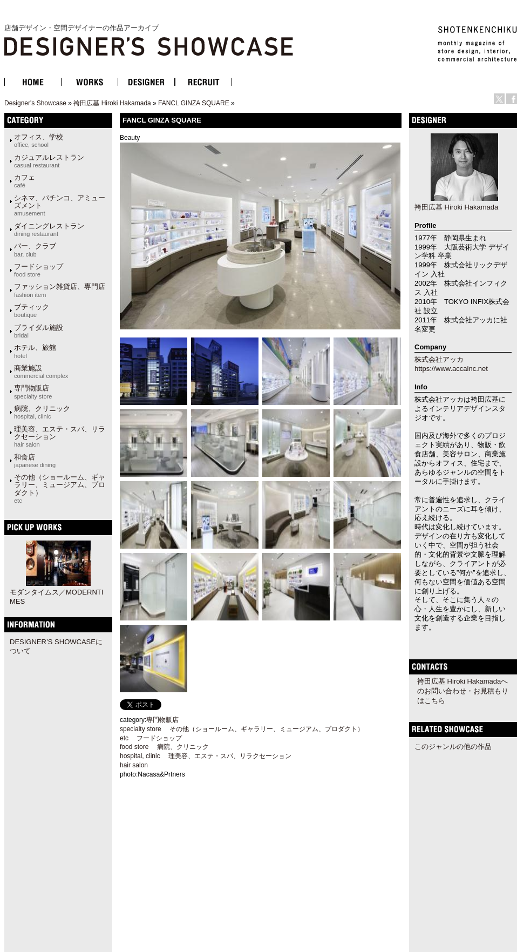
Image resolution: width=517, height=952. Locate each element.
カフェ (24, 180)
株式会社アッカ (439, 359)
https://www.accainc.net (451, 368)
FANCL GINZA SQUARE (193, 103)
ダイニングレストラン (49, 229)
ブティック (31, 310)
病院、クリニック (42, 412)
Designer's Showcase (35, 103)
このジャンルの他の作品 (453, 746)
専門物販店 (33, 391)
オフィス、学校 (38, 140)
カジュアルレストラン (49, 160)
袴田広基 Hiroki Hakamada (112, 103)
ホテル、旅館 (35, 351)
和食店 (35, 460)
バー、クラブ (35, 249)
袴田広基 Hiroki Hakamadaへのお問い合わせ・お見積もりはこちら (462, 691)
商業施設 (41, 371)
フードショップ (38, 270)
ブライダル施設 (38, 331)
